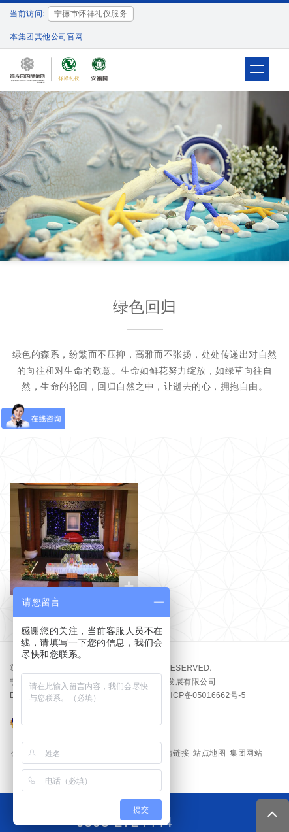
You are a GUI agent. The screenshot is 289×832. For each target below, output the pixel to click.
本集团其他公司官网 (47, 36)
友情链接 (173, 752)
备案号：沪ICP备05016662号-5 (188, 695)
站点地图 (209, 752)
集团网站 (246, 752)
